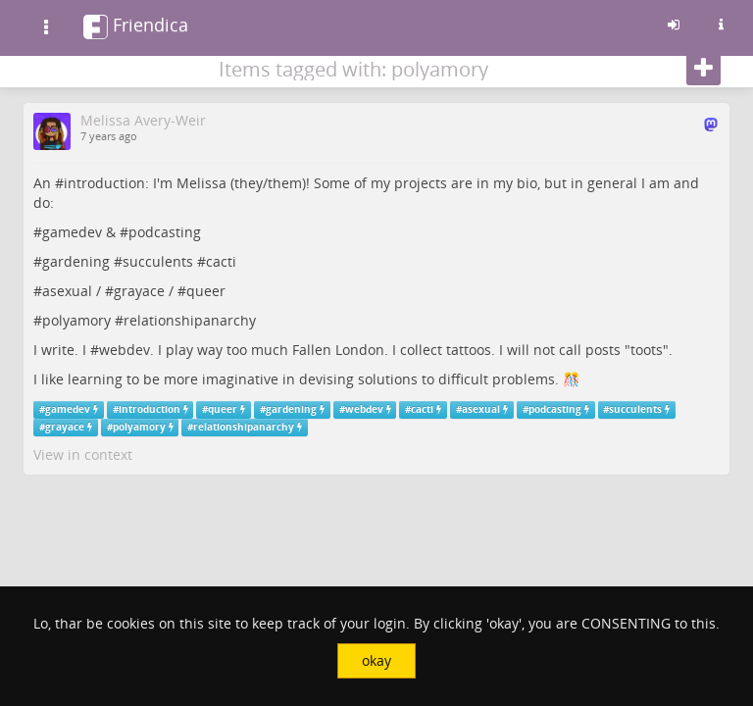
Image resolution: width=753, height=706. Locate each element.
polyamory (76, 320)
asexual (67, 290)
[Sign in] (673, 24)
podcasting (164, 232)
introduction (104, 183)
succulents (158, 261)
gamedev (72, 232)
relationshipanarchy (190, 320)
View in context (82, 454)
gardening (76, 261)
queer (206, 290)
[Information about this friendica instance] (720, 24)
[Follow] (703, 68)
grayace (139, 290)
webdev (124, 349)
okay (376, 660)
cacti (221, 261)
